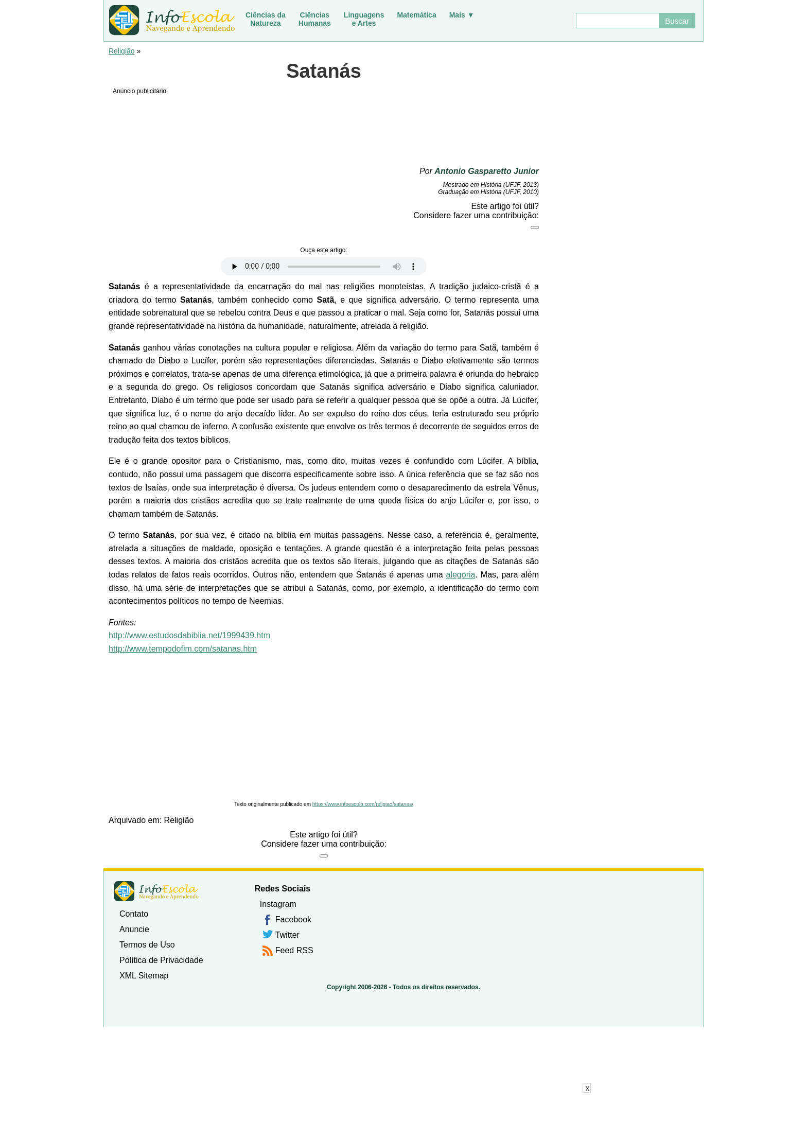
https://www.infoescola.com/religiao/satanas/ (362, 804)
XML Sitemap (143, 975)
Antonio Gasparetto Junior (486, 171)
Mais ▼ (462, 15)
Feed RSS (294, 950)
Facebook (293, 919)
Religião (122, 51)
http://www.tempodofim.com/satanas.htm (183, 648)
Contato (133, 913)
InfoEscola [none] (156, 891)
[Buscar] (617, 20)
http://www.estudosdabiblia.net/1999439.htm (189, 635)
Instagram (278, 904)
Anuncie (134, 929)
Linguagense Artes (364, 19)
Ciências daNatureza (265, 19)
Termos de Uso (147, 944)
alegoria (461, 574)
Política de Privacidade (161, 960)
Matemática (416, 15)
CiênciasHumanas (315, 19)
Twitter (287, 935)
